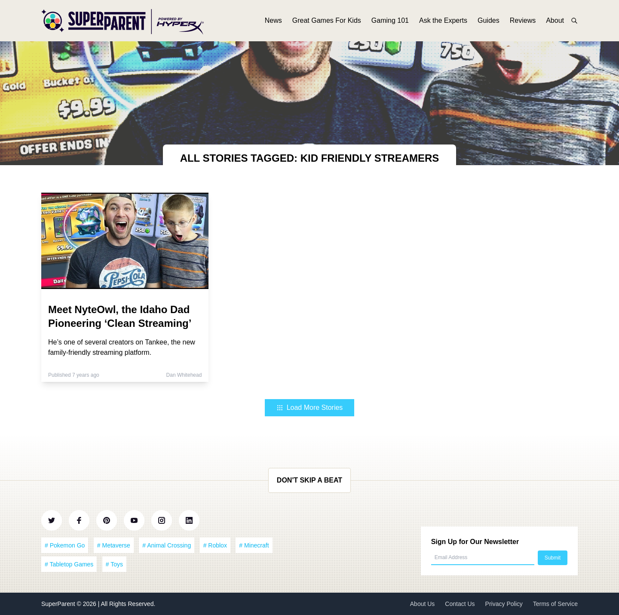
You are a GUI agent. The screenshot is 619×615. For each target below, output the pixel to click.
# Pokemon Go (65, 545)
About (555, 20)
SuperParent (59, 603)
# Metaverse (113, 545)
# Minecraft (254, 545)
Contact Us (460, 603)
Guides (488, 20)
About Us (422, 603)
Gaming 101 (390, 20)
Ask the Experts (443, 20)
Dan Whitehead (184, 375)
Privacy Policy (504, 603)
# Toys (114, 564)
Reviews (523, 20)
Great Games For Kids (326, 20)
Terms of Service (555, 603)
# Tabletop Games (69, 564)
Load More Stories (309, 407)
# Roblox (215, 545)
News (273, 20)
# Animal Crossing (166, 545)
